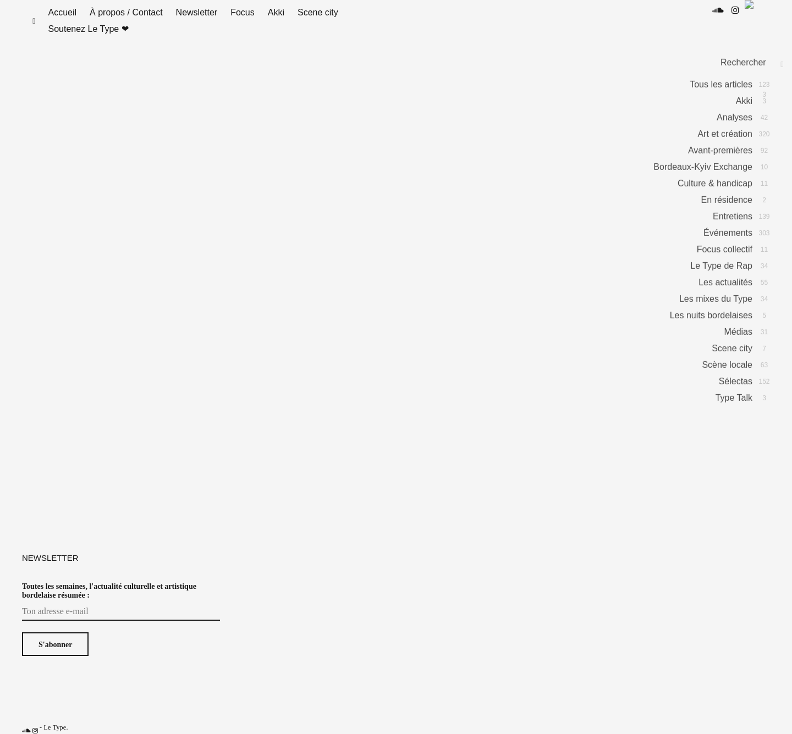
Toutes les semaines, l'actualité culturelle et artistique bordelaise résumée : (109, 601)
